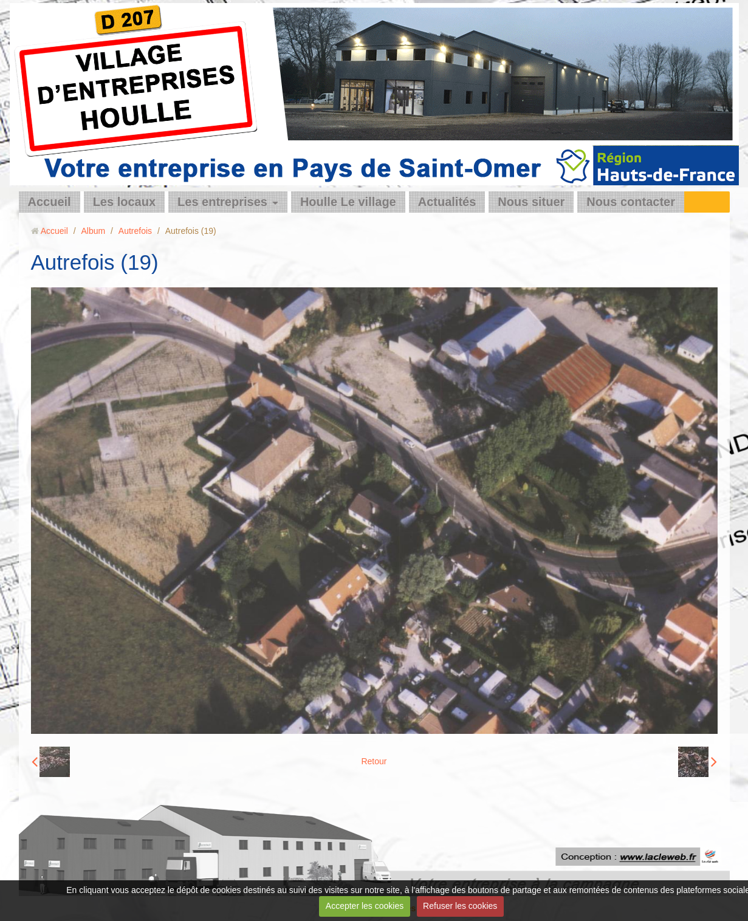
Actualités (447, 201)
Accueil (49, 201)
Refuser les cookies (460, 906)
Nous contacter (630, 201)
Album (93, 231)
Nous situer (531, 201)
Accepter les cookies (364, 906)
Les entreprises (222, 201)
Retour (373, 761)
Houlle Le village (348, 201)
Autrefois (135, 231)
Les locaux (124, 201)
